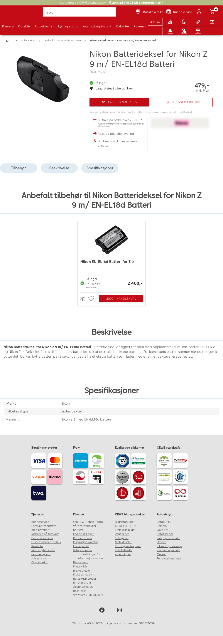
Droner (161, 542)
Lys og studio (68, 26)
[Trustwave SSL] (139, 461)
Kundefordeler (82, 538)
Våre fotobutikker (84, 526)
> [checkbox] (84, 298)
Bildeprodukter (125, 522)
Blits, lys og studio (168, 538)
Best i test (79, 591)
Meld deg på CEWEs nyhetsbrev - (111, 2)
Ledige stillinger (83, 534)
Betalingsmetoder (84, 579)
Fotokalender (123, 550)
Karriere (78, 530)
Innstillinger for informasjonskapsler (91, 556)
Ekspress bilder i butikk (46, 542)
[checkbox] (91, 299)
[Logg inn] (200, 12)
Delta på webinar (42, 538)
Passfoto (37, 546)
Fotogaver (121, 538)
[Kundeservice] (178, 12)
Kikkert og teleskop (169, 546)
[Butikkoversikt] (148, 12)
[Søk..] (79, 12)
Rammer (139, 26)
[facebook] (102, 610)
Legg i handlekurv (121, 298)
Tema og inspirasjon (169, 558)
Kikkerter (122, 26)
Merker (161, 554)
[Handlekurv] (213, 12)
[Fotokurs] (171, 31)
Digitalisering (39, 562)
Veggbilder (122, 534)
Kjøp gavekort (40, 530)
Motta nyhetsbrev (43, 550)
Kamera (8, 26)
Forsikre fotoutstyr (43, 526)
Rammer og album (168, 550)
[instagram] (120, 610)
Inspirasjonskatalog (85, 542)
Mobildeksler (123, 542)
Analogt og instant (97, 26)
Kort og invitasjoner (128, 546)
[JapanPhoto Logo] (12, 14)
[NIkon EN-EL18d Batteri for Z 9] (111, 255)
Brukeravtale (81, 571)
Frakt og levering (84, 575)
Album (155, 22)
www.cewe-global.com (88, 595)
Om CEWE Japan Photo (88, 522)
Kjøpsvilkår (80, 567)
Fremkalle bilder (125, 530)
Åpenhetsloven (83, 587)
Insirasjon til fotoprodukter (82, 548)
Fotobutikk (164, 522)
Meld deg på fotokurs (45, 534)
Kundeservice (40, 522)
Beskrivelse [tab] (59, 168)
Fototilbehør (44, 26)
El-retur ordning (83, 583)
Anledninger (123, 554)
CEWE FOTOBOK (125, 526)
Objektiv (24, 26)
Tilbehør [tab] (18, 168)
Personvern (80, 562)
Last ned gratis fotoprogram (41, 556)
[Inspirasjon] (185, 31)
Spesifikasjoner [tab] (99, 168)
